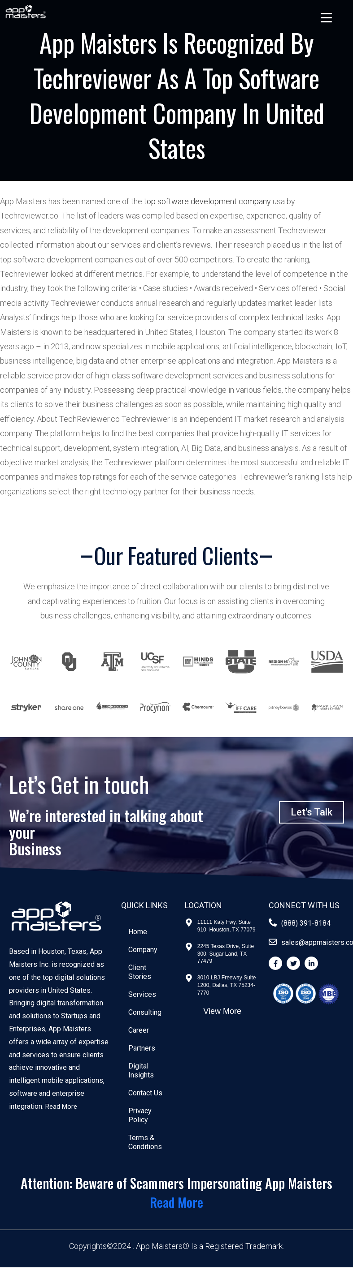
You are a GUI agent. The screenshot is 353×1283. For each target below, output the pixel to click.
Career (140, 1030)
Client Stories (141, 972)
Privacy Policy (141, 1115)
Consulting (146, 1012)
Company (144, 949)
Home (139, 931)
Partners (143, 1048)
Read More (62, 1106)
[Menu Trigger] (327, 17)
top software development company (207, 201)
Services (144, 994)
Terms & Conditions (147, 1142)
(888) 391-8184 (306, 923)
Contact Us (147, 1093)
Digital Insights (143, 1070)
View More (222, 1011)
